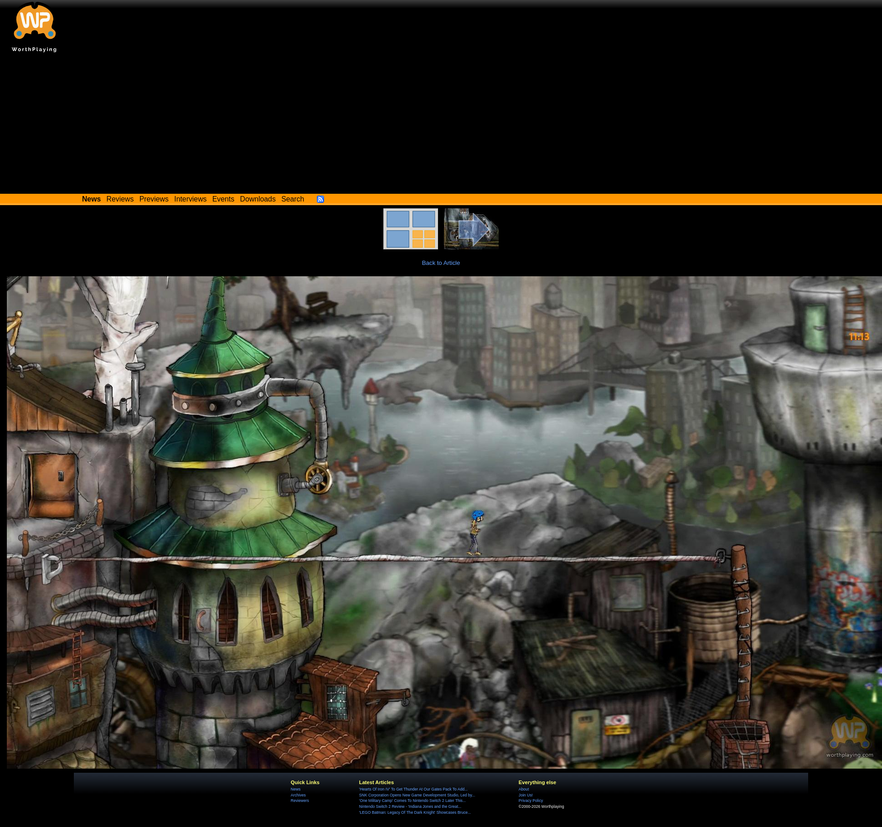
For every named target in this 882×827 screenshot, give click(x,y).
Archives (298, 795)
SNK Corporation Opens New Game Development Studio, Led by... (417, 795)
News (295, 789)
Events (223, 199)
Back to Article (441, 262)
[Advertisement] (441, 125)
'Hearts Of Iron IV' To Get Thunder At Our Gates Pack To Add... (413, 789)
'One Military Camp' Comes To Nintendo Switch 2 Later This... (412, 800)
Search (292, 199)
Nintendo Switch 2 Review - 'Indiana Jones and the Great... (410, 806)
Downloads (258, 199)
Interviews (190, 199)
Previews (154, 199)
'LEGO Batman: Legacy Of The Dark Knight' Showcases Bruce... (415, 812)
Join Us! (526, 795)
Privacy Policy (531, 800)
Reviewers (300, 800)
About (524, 789)
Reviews (120, 199)
